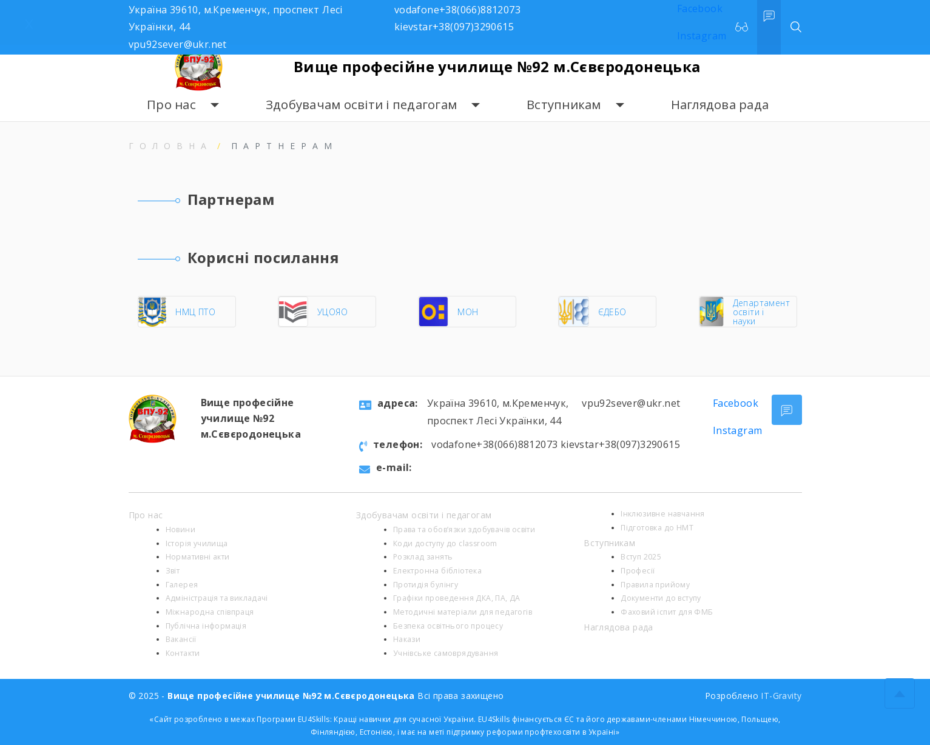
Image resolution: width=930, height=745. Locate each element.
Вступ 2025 (641, 557)
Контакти (183, 653)
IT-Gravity (781, 695)
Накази (406, 639)
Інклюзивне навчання (663, 514)
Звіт (173, 571)
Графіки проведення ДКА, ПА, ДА (457, 598)
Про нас (171, 105)
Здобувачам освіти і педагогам (361, 105)
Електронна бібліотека (437, 571)
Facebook (735, 403)
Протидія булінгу (425, 585)
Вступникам (564, 105)
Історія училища (197, 543)
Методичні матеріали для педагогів (462, 612)
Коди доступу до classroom (445, 543)
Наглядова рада (720, 105)
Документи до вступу (661, 598)
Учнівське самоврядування (446, 653)
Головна (170, 146)
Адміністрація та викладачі (217, 598)
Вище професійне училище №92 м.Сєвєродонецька (497, 66)
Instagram (738, 430)
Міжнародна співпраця (210, 612)
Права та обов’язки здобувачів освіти (464, 529)
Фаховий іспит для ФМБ (667, 612)
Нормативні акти (198, 557)
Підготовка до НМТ (657, 528)
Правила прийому (655, 585)
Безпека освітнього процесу (448, 626)
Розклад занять (423, 557)
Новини (180, 529)
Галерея (182, 585)
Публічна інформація (206, 626)
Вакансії (181, 639)
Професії (638, 571)
